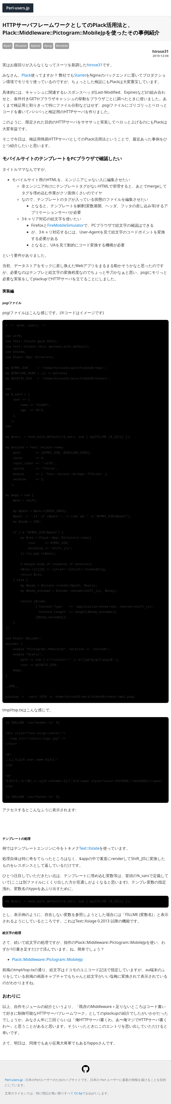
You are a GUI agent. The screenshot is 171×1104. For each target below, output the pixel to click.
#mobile (62, 45)
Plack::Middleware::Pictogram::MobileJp (47, 959)
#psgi (48, 45)
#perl (7, 45)
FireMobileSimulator (65, 225)
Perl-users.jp (17, 8)
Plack (26, 75)
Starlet (80, 75)
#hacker (21, 45)
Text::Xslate (89, 848)
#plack (35, 45)
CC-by (78, 1093)
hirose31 (94, 64)
